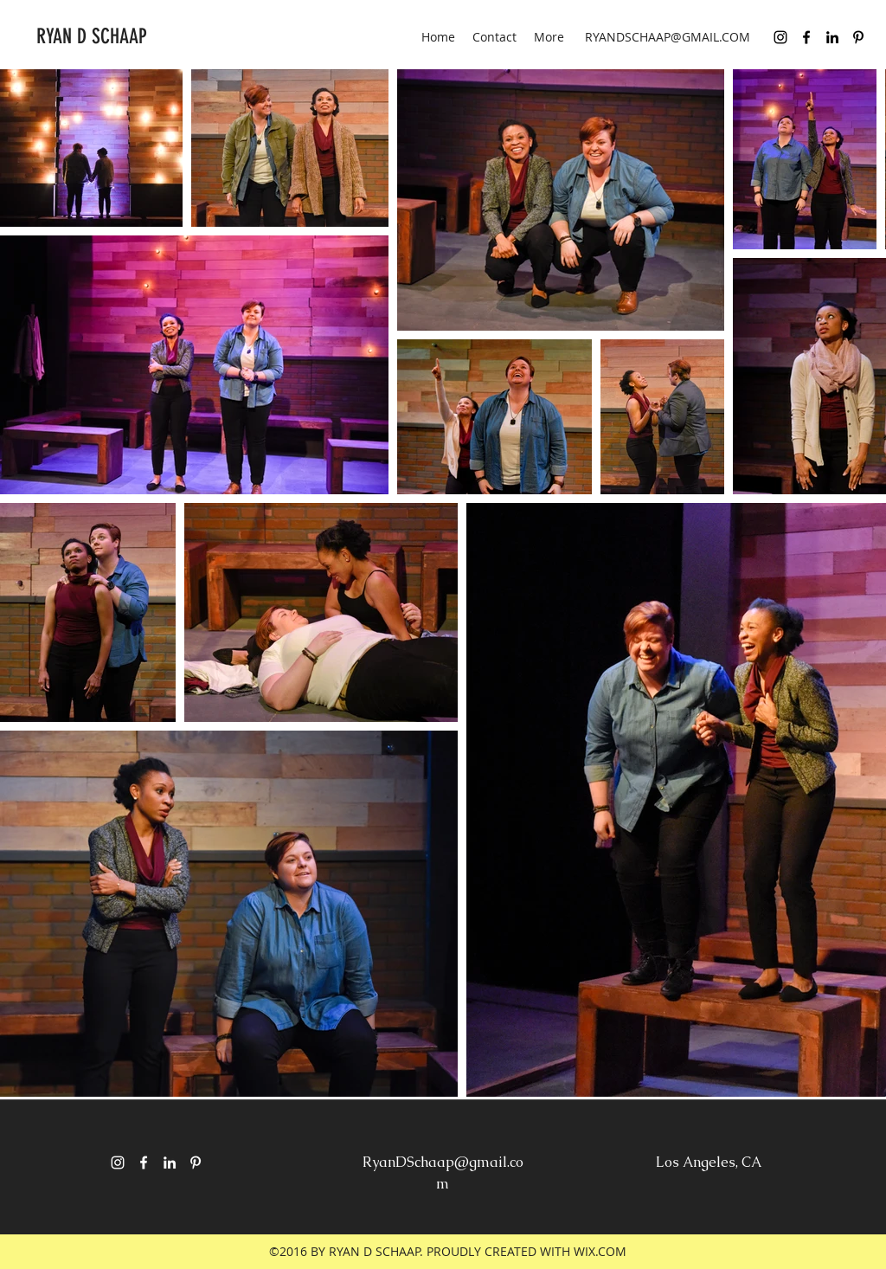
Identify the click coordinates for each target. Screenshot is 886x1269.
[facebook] (806, 37)
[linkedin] (832, 37)
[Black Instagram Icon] (780, 37)
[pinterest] (858, 37)
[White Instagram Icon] (117, 1162)
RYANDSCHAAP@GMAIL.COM (667, 37)
